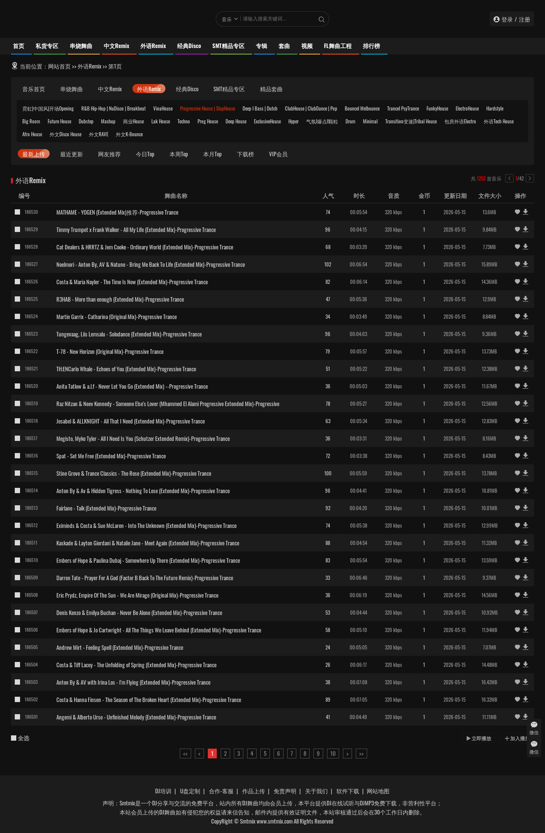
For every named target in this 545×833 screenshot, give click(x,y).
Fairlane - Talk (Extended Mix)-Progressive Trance (106, 508)
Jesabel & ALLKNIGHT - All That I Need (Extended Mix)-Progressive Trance (130, 421)
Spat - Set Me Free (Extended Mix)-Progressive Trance (111, 456)
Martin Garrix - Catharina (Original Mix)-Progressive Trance (116, 316)
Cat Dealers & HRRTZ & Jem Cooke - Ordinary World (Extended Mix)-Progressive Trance (144, 247)
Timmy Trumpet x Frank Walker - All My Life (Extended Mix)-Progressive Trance (136, 229)
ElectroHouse (467, 108)
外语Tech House (499, 121)
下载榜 (245, 153)
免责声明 (285, 790)
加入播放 (517, 738)
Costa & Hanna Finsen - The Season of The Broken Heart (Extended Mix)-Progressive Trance (148, 699)
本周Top (179, 153)
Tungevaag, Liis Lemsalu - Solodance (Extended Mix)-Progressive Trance (129, 334)
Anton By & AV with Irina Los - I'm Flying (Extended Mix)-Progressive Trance (133, 682)
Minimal (370, 121)
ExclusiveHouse (267, 121)
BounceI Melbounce (362, 108)
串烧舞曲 (81, 45)
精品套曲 (271, 88)
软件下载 (347, 790)
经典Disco (189, 45)
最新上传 (33, 153)
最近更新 (71, 153)
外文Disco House (65, 134)
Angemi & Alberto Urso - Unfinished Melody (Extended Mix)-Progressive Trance (136, 717)
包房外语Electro (460, 121)
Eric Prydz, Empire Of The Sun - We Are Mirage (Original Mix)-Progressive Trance (137, 595)
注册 (524, 19)
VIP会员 (278, 153)
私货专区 (47, 45)
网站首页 (59, 66)
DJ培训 (163, 790)
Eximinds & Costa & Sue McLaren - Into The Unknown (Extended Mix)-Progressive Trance (146, 525)
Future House (59, 121)
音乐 (227, 19)
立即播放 (478, 738)
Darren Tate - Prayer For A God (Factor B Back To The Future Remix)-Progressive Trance (144, 577)
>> (361, 753)
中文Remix (116, 45)
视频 (307, 45)
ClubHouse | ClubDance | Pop (311, 108)
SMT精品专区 (228, 45)
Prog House (208, 121)
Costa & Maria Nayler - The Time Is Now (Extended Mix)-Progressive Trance (132, 281)
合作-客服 (221, 790)
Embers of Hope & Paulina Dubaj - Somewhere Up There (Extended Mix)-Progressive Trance (148, 560)
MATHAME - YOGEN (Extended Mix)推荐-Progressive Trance (117, 212)
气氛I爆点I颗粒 (322, 121)
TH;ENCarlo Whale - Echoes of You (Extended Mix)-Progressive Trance (126, 368)
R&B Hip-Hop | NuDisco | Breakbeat (113, 108)
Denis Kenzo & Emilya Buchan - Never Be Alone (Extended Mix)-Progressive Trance (139, 612)
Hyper (293, 121)
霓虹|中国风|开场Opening (48, 108)
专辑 (261, 45)
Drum (350, 121)
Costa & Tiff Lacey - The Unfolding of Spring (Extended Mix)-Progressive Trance (136, 664)
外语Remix (153, 45)
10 (333, 753)
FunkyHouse (437, 108)
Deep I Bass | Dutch (260, 108)
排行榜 (371, 45)
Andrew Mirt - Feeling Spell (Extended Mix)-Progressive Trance (119, 647)
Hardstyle (494, 108)
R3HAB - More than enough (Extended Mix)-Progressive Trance (120, 299)
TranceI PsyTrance (403, 108)
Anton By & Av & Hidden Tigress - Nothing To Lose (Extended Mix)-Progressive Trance (143, 490)
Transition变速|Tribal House (411, 121)
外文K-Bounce (129, 134)
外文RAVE (98, 134)
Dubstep (86, 121)
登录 (507, 19)
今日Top (145, 153)
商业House (133, 121)
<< (185, 753)
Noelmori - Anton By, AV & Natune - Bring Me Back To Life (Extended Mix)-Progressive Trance (150, 264)
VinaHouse (163, 108)
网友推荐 (109, 153)
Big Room (31, 121)
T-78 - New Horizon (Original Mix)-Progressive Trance (110, 351)
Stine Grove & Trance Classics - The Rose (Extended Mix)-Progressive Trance (133, 473)
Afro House (32, 134)
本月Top (212, 153)
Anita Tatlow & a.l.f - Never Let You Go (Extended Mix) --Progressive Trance (132, 386)
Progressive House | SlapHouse (207, 108)
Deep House (236, 121)
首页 (18, 45)
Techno (184, 121)
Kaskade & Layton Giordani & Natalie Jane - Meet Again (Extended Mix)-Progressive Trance (147, 543)
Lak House (160, 121)
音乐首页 (33, 88)
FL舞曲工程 (338, 45)
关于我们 (316, 790)
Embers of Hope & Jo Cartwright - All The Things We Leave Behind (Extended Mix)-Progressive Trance (158, 630)
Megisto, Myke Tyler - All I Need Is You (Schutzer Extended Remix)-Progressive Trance (143, 438)
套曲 (284, 45)
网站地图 (378, 790)
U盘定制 (190, 790)
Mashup (108, 121)
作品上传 (253, 790)
